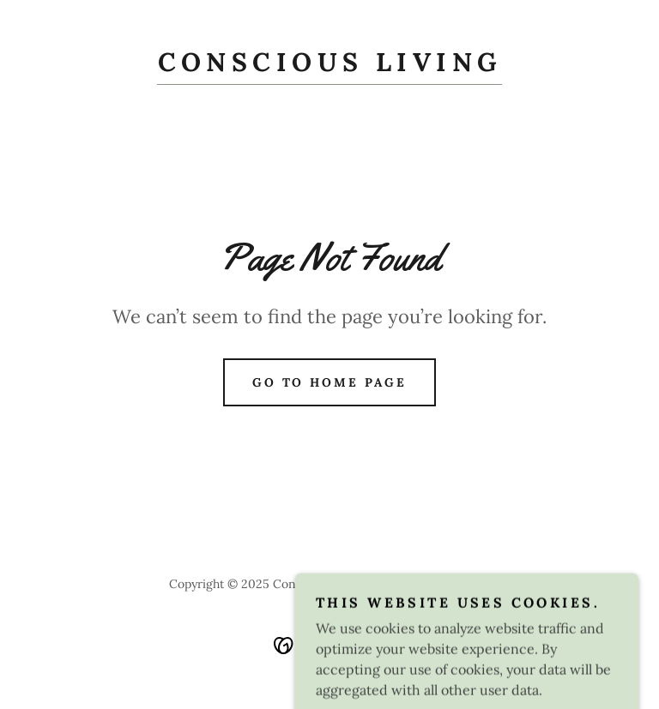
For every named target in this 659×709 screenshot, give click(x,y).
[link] (329, 66)
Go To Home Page (330, 382)
